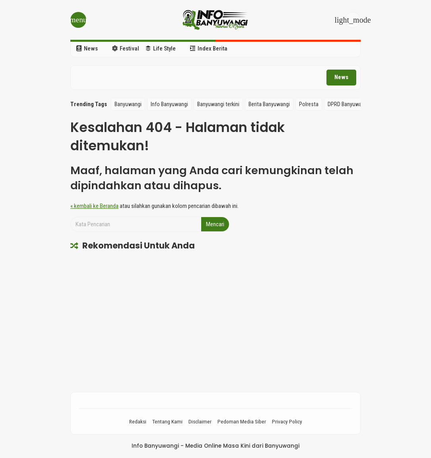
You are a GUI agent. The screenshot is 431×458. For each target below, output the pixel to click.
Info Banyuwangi (169, 104)
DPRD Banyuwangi (348, 104)
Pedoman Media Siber (241, 421)
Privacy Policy (287, 421)
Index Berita (208, 48)
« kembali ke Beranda (94, 206)
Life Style (160, 48)
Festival (125, 48)
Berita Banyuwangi (269, 104)
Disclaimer (200, 421)
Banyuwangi (128, 104)
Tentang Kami (167, 421)
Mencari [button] (215, 224)
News (87, 48)
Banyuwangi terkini (218, 104)
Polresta (308, 104)
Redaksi (137, 421)
